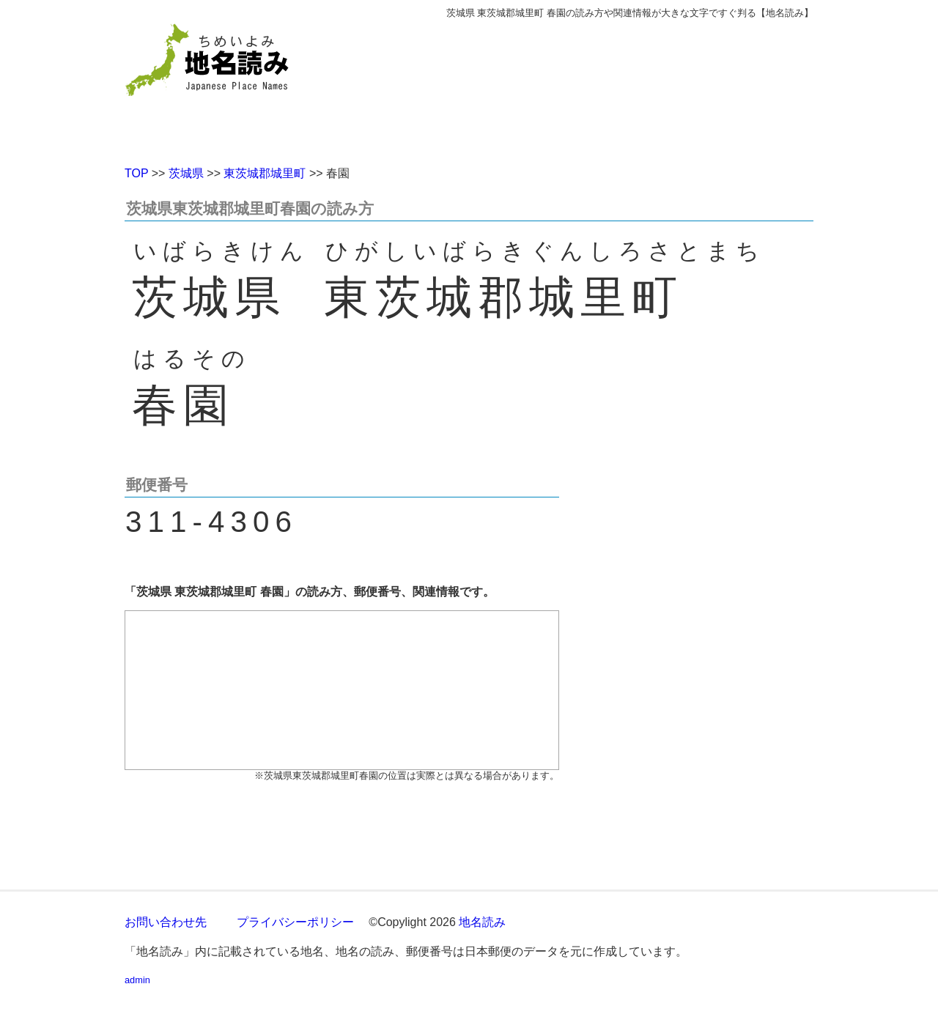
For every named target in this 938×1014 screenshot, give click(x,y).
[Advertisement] (575, 86)
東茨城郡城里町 (265, 173)
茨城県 (186, 173)
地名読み (482, 922)
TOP (136, 173)
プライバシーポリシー (295, 922)
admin (137, 979)
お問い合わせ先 (166, 922)
